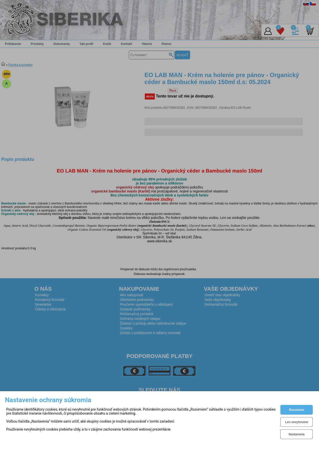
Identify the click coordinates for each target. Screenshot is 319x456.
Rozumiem (296, 410)
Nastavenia (296, 434)
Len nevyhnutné (296, 422)
